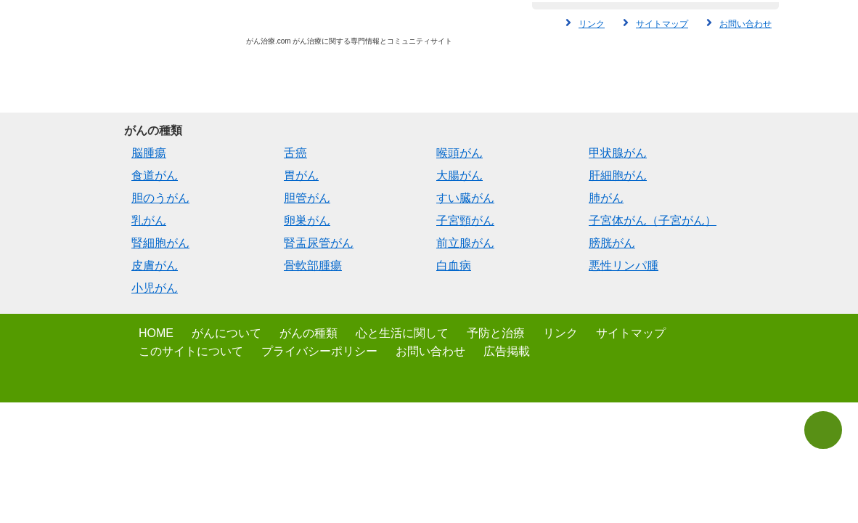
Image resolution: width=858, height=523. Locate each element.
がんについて (226, 333)
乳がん (148, 220)
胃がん (301, 175)
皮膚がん (154, 265)
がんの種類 (308, 333)
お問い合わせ (745, 24)
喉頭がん (459, 153)
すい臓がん (465, 198)
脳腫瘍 (148, 153)
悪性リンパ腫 (623, 265)
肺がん (606, 198)
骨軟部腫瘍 (313, 265)
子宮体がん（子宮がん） (652, 220)
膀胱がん (612, 243)
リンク (592, 24)
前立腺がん (465, 243)
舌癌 (295, 153)
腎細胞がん (160, 243)
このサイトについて (191, 351)
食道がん (154, 175)
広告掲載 (506, 351)
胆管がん (307, 198)
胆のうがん (160, 198)
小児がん (154, 288)
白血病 (453, 265)
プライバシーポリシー (319, 351)
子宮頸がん (465, 220)
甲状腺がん (618, 153)
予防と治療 (496, 333)
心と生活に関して (402, 333)
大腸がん (459, 175)
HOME (156, 333)
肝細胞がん (618, 175)
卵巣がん (307, 220)
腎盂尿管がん (319, 243)
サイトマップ (662, 24)
